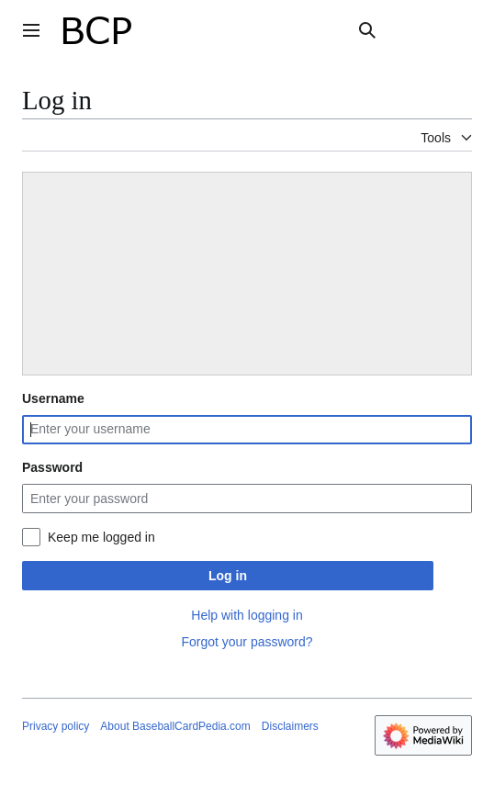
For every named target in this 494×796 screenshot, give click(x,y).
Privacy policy (55, 726)
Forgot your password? (246, 641)
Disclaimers (290, 726)
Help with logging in (246, 615)
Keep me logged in (101, 537)
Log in (227, 575)
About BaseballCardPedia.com (175, 726)
